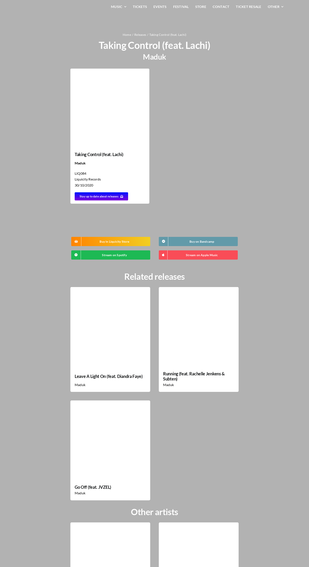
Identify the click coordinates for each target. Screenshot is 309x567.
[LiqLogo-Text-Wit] (42, 6)
